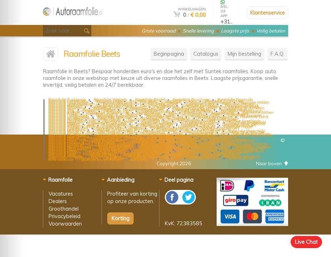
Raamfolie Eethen (258, 112)
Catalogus (205, 53)
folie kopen (172, 158)
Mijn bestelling (244, 53)
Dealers (58, 201)
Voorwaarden (65, 223)
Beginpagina (169, 53)
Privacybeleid (64, 216)
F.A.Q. (278, 53)
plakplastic (139, 159)
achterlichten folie (205, 158)
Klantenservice (267, 12)
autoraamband (241, 158)
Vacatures (61, 193)
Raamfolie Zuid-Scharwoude (247, 135)
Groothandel (64, 208)
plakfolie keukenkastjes (101, 159)
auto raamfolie (60, 159)
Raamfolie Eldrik (254, 116)
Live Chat (306, 241)
